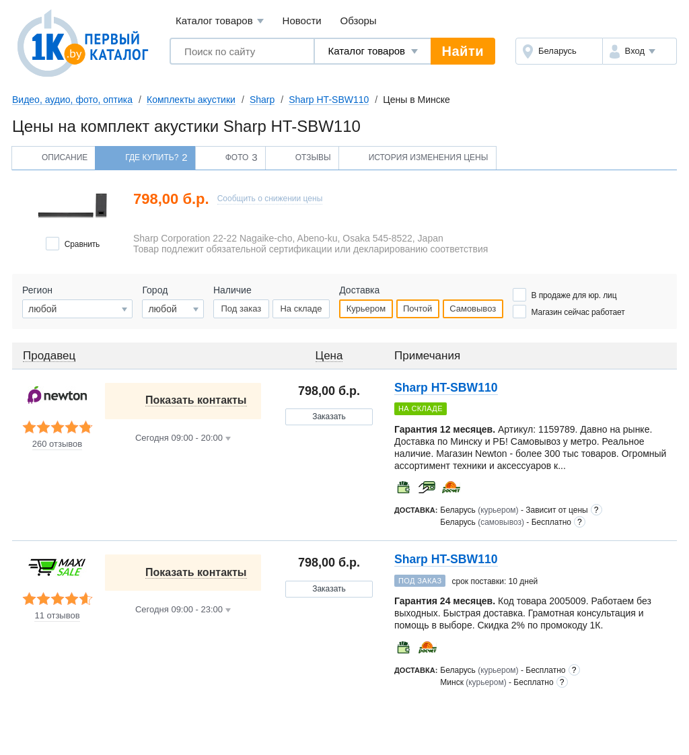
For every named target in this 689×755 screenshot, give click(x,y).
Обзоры (358, 20)
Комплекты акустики (191, 99)
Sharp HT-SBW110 (329, 99)
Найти (463, 51)
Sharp (262, 99)
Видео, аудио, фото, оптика (72, 99)
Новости (302, 20)
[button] (639, 51)
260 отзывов (57, 444)
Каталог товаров (220, 21)
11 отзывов (56, 615)
